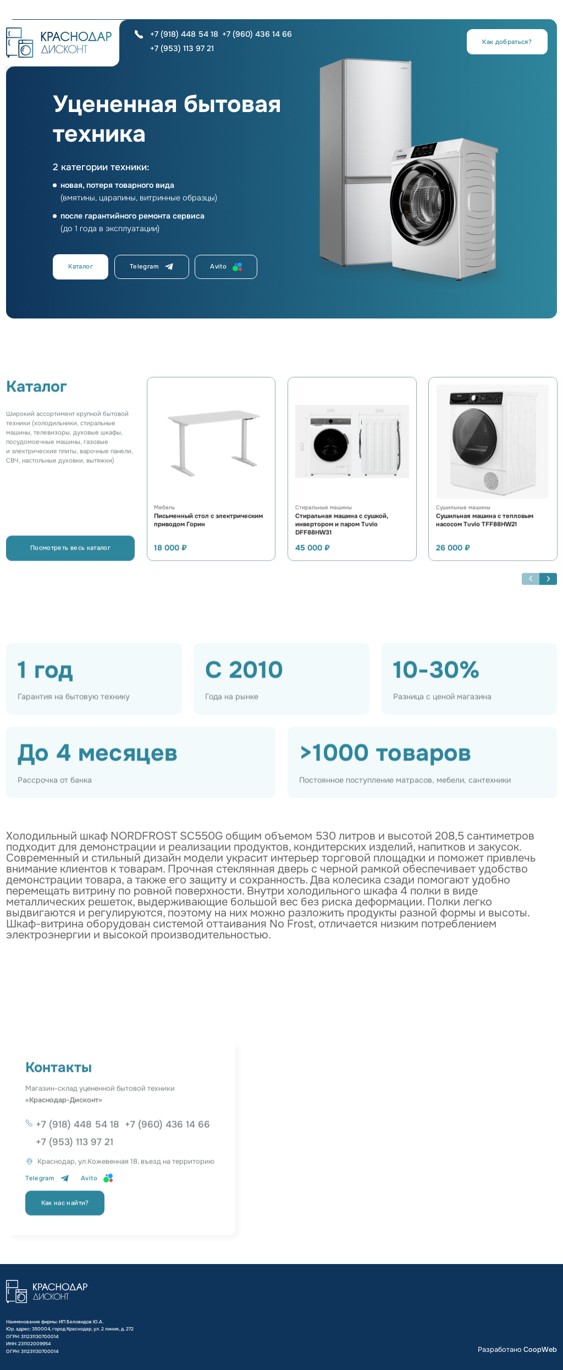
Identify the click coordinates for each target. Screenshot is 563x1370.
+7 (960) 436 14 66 (257, 34)
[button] (548, 587)
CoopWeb (540, 1349)
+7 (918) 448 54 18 (184, 34)
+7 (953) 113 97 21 (182, 48)
